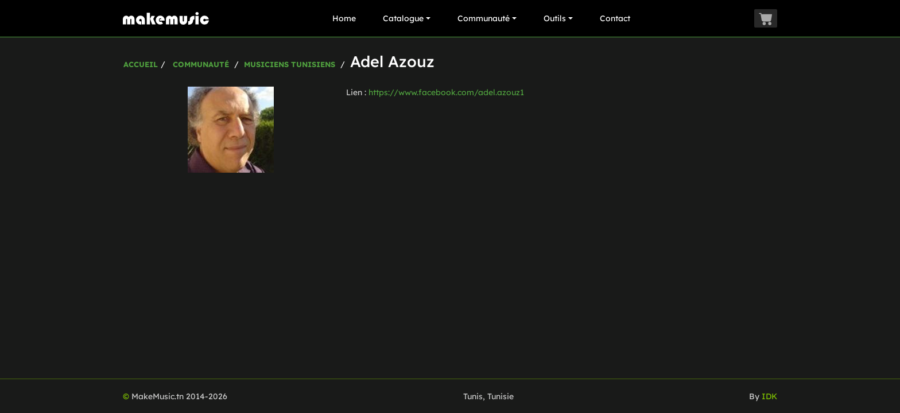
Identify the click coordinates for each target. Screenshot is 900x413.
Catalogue (406, 18)
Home (344, 18)
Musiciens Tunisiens (289, 64)
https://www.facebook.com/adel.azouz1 (446, 92)
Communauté (487, 18)
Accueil (140, 64)
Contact (615, 18)
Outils (558, 18)
